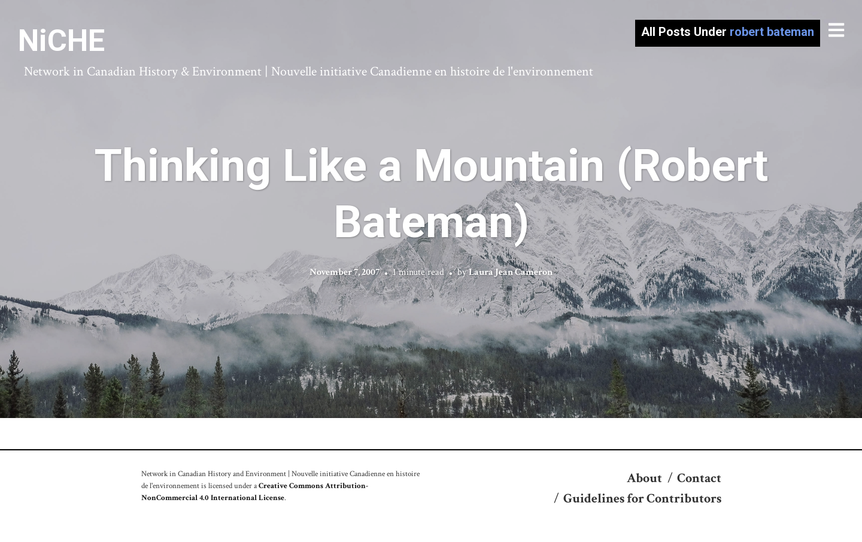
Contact (699, 478)
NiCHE (61, 40)
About (644, 478)
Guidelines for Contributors (642, 498)
